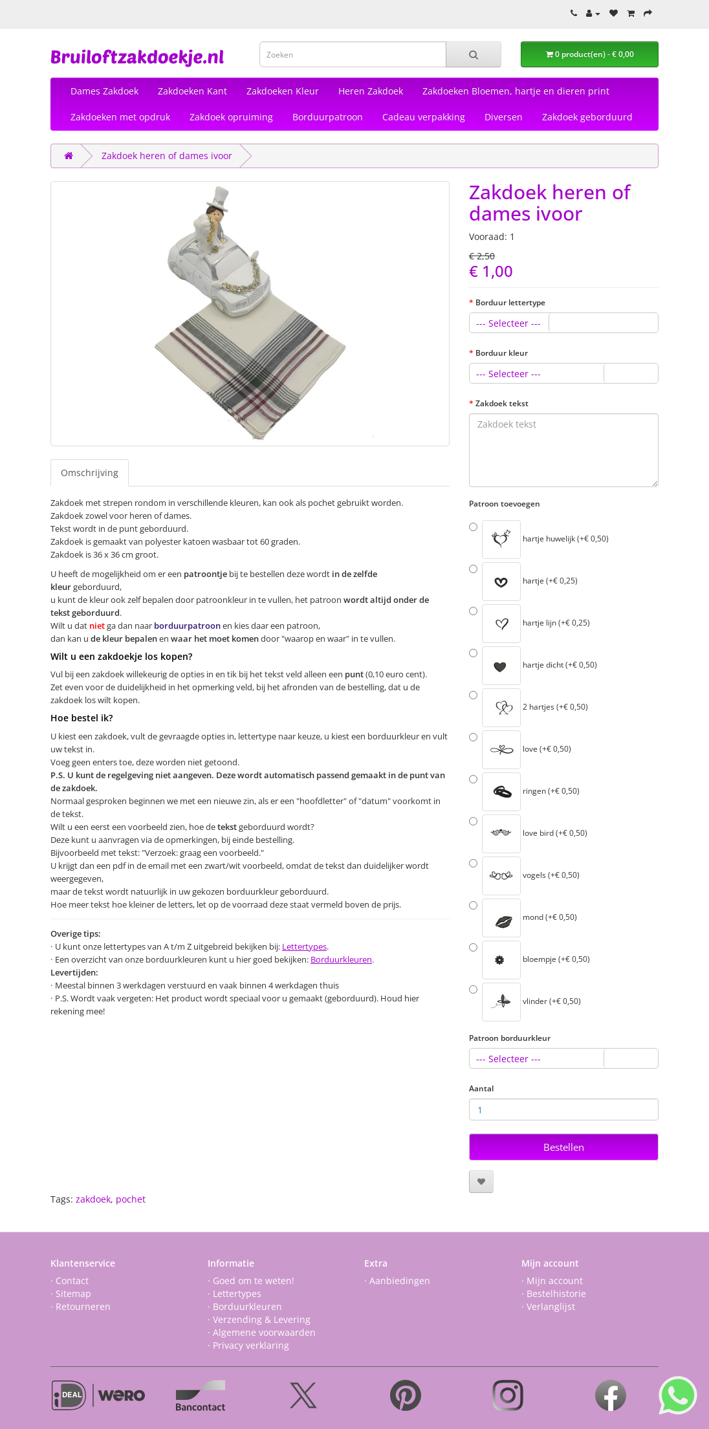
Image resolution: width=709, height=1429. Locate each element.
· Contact (69, 1280)
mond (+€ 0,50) (523, 918)
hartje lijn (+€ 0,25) (529, 623)
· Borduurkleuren (245, 1306)
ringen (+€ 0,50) (524, 791)
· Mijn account (552, 1280)
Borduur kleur (501, 352)
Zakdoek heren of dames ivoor (167, 155)
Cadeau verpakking (423, 117)
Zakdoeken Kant (192, 91)
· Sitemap (70, 1293)
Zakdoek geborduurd (587, 117)
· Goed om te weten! (251, 1280)
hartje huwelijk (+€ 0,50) (539, 539)
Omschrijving (89, 472)
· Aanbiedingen (397, 1280)
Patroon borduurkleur (510, 1037)
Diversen (504, 117)
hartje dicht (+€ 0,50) (533, 665)
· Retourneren (80, 1306)
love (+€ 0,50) (520, 749)
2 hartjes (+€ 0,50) (528, 707)
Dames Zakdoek (104, 91)
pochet (131, 1199)
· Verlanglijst (548, 1306)
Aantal (481, 1088)
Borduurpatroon (327, 117)
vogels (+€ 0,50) (524, 875)
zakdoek (93, 1199)
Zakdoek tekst (502, 403)
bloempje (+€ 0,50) (529, 960)
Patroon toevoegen (504, 503)
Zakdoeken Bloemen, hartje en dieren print (515, 91)
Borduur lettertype (510, 302)
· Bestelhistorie (553, 1293)
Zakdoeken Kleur (282, 91)
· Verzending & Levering (259, 1319)
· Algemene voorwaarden (262, 1332)
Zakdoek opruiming (231, 117)
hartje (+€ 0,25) (523, 581)
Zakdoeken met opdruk (120, 117)
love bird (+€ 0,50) (528, 833)
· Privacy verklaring (248, 1345)
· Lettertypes (234, 1293)
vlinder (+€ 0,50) (525, 1002)
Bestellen (563, 1146)
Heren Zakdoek (370, 91)
